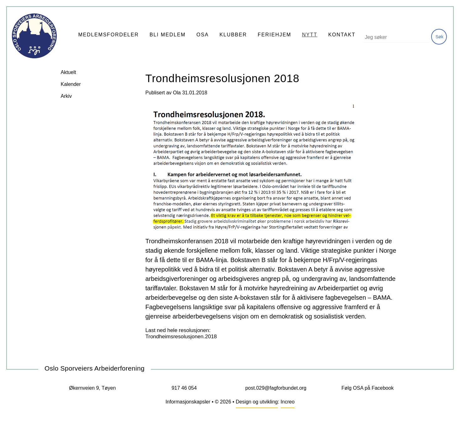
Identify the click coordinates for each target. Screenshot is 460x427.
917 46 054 (184, 388)
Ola (177, 92)
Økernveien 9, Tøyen (92, 388)
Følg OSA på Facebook (367, 388)
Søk (439, 36)
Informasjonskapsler (188, 401)
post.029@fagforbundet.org (275, 388)
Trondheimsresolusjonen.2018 (181, 337)
